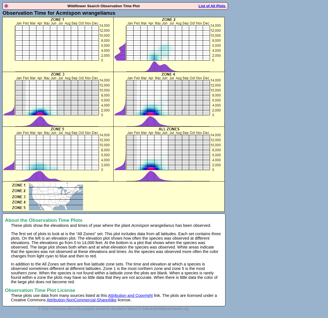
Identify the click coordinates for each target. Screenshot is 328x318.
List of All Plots (212, 6)
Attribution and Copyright (130, 295)
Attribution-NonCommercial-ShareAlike (82, 300)
